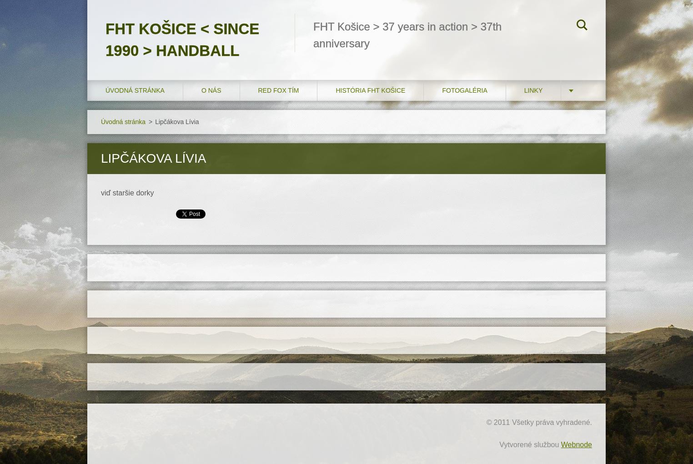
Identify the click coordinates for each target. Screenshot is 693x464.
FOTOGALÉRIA (464, 90)
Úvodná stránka (135, 90)
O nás (211, 90)
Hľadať (582, 26)
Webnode (576, 445)
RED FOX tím (278, 90)
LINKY (533, 90)
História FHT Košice (370, 90)
